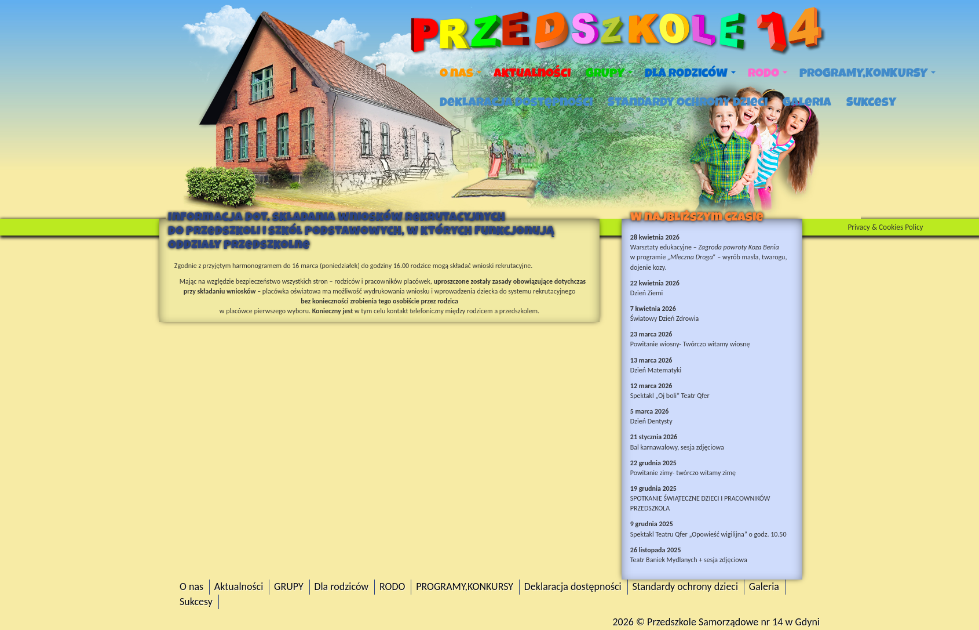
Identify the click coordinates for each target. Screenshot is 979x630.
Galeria (807, 102)
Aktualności (532, 73)
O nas (460, 73)
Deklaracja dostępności (516, 102)
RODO (767, 73)
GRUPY (609, 73)
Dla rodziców (690, 73)
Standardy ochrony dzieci (688, 102)
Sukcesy (871, 102)
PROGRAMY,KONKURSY (867, 73)
